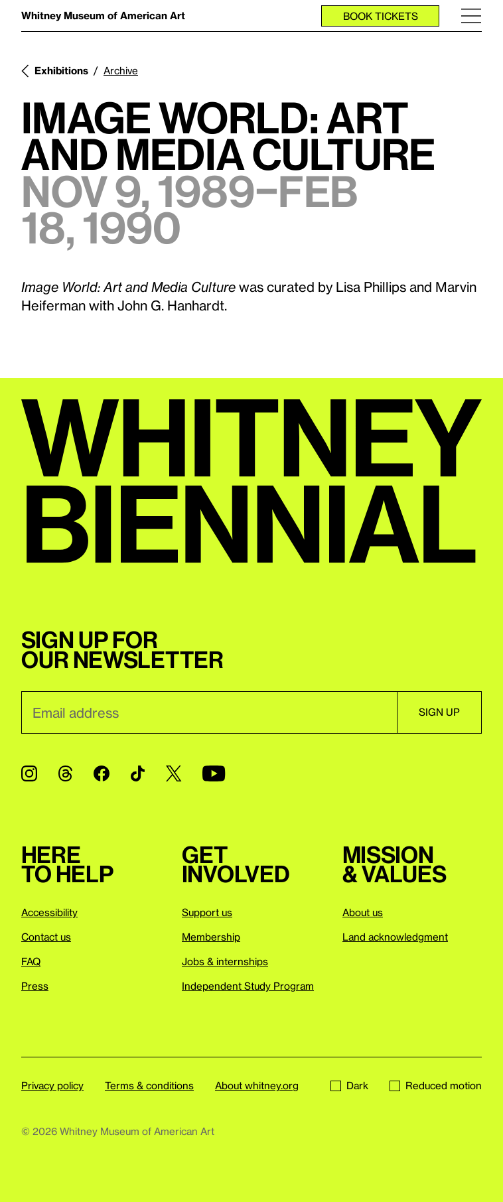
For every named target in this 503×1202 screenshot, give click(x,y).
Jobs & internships (225, 961)
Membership (211, 937)
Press (34, 986)
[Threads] (65, 773)
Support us (207, 912)
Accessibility (49, 912)
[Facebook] (101, 773)
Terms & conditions (149, 1085)
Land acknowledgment (395, 937)
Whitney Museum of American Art (103, 15)
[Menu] (471, 15)
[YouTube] (214, 773)
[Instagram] (29, 773)
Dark (349, 1085)
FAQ (30, 961)
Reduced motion (436, 1085)
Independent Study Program (248, 986)
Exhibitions (61, 70)
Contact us (46, 937)
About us (362, 912)
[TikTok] (137, 773)
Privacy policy (52, 1085)
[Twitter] (173, 773)
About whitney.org (257, 1085)
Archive (121, 70)
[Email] (209, 712)
